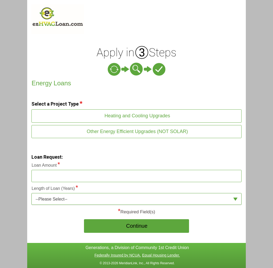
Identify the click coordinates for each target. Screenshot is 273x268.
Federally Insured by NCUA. (117, 255)
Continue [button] (136, 226)
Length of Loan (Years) (53, 188)
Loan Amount (44, 165)
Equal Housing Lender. (161, 255)
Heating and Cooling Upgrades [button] (137, 115)
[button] (136, 199)
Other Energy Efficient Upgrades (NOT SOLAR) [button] (137, 131)
